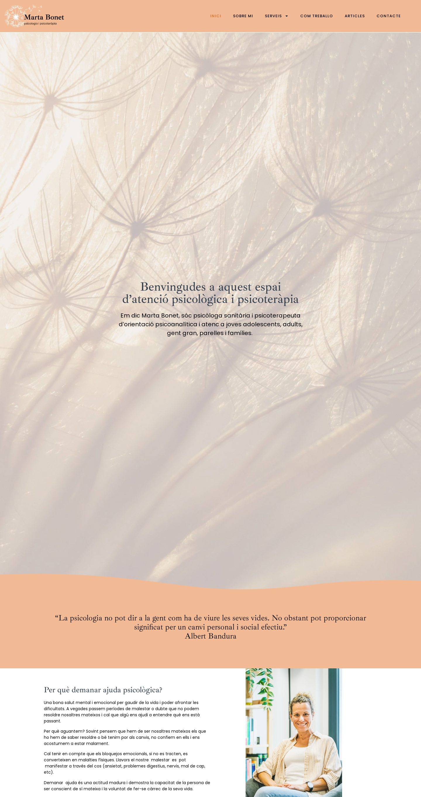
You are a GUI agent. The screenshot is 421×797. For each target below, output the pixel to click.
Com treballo (316, 16)
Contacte (389, 16)
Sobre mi (243, 16)
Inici (215, 16)
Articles (355, 16)
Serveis (277, 16)
